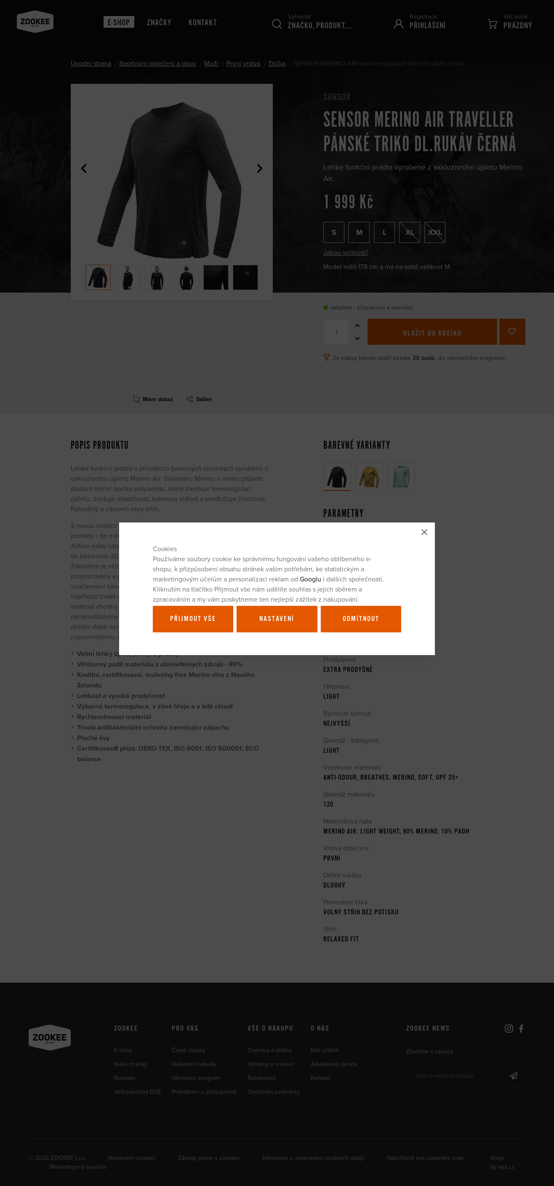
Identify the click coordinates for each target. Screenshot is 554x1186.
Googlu (310, 579)
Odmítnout (361, 619)
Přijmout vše (193, 619)
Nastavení (276, 619)
